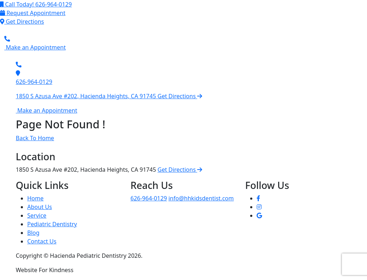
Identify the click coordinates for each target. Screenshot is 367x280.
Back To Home (35, 138)
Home (35, 198)
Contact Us (41, 241)
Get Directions (180, 170)
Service (36, 215)
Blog (33, 233)
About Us (39, 207)
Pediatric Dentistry (52, 224)
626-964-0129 (34, 82)
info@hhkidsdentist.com (201, 198)
